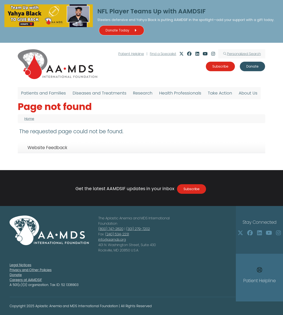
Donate (16, 275)
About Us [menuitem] (248, 93)
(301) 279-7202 (138, 228)
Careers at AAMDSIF (26, 280)
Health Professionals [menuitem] (180, 93)
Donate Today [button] (122, 30)
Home (29, 118)
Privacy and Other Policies (31, 270)
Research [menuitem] (142, 93)
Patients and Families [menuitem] (43, 93)
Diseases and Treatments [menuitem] (99, 93)
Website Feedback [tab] (47, 148)
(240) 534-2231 (117, 234)
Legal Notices (20, 265)
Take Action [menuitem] (220, 93)
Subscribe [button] (220, 66)
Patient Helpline (131, 53)
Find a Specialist (163, 53)
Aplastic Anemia (119, 218)
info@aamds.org (112, 239)
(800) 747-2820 (110, 228)
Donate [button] (252, 66)
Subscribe (192, 189)
